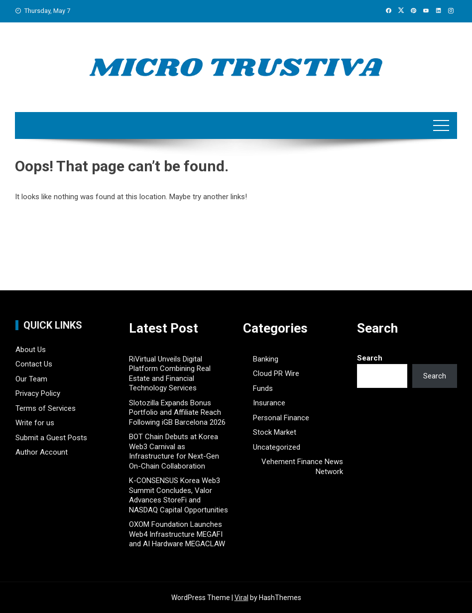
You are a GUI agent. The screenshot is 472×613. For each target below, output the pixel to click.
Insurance (269, 402)
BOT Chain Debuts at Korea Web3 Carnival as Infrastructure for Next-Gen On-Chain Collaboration (174, 451)
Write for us (34, 422)
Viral (241, 598)
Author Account (41, 452)
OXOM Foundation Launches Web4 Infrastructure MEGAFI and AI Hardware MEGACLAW (177, 534)
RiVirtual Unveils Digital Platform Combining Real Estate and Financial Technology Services (170, 374)
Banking (265, 359)
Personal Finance (281, 417)
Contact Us (33, 364)
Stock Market (274, 432)
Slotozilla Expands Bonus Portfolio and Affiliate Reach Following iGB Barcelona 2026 (177, 412)
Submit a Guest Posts (51, 437)
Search (369, 358)
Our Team (31, 378)
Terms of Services (45, 408)
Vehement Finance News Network (302, 466)
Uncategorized (276, 447)
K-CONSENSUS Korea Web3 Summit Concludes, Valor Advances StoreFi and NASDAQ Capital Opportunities (178, 495)
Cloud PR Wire (276, 373)
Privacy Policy (37, 393)
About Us (30, 349)
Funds (263, 388)
